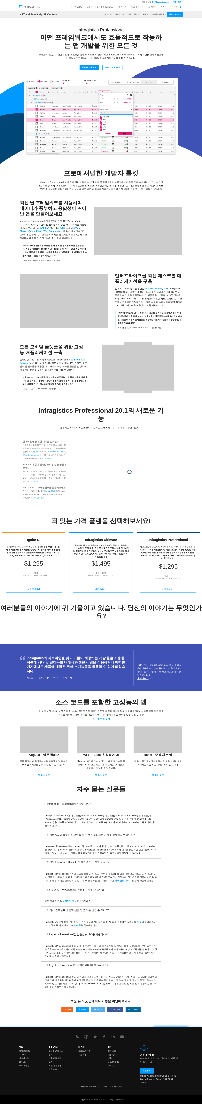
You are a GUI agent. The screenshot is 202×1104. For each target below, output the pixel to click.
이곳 (139, 922)
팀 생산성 (122, 7)
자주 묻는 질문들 (157, 14)
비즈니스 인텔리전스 (104, 7)
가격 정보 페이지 (123, 880)
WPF (165, 288)
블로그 (145, 14)
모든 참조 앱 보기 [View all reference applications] (101, 719)
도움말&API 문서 (56, 1051)
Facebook (115, 1009)
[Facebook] (104, 1037)
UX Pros (22, 1054)
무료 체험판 (151, 7)
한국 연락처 (177, 2)
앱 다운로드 (44, 775)
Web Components (53, 231)
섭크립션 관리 (84, 1051)
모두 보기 (23, 1062)
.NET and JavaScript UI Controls (38, 14)
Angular (44, 228)
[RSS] (77, 1037)
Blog (67, 1009)
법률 (110, 1058)
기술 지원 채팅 (55, 1058)
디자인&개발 (24, 1051)
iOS (83, 360)
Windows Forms (153, 288)
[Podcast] (86, 1037)
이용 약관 (113, 1086)
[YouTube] (122, 1037)
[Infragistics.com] (33, 6)
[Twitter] (95, 1037)
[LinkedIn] (113, 1037)
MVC (75, 228)
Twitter (98, 1009)
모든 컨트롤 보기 (112, 67)
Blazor (23, 231)
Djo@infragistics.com (160, 2)
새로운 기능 (119, 14)
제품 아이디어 (55, 1065)
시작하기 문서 (69, 901)
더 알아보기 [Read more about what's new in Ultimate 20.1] (47, 458)
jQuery (31, 231)
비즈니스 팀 (24, 1058)
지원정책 (173, 7)
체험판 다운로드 (175, 14)
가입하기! (147, 1071)
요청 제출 (53, 1069)
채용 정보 (112, 1054)
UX (88, 7)
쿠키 (105, 1086)
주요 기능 (108, 14)
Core (62, 228)
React (39, 231)
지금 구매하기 (33, 589)
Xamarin (24, 363)
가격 (163, 7)
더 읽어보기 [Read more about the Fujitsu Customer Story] (142, 678)
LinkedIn (133, 1009)
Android (75, 360)
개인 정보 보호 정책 (88, 1086)
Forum (82, 1009)
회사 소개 (112, 1051)
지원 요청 (82, 1054)
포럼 (50, 1062)
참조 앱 (137, 14)
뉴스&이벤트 (113, 1062)
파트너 (111, 1065)
